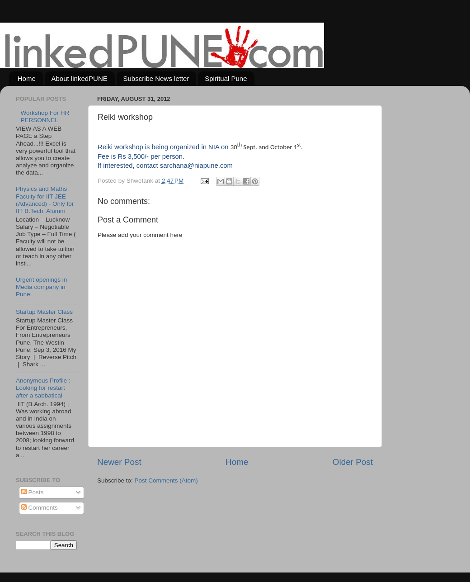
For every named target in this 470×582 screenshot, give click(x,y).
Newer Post (119, 462)
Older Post (353, 462)
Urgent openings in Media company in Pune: (41, 287)
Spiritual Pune (226, 78)
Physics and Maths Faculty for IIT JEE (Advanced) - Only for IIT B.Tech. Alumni (45, 199)
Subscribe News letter (156, 78)
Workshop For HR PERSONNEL (44, 116)
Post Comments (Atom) (166, 480)
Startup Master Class (44, 311)
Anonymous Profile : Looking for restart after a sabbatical (43, 387)
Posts (32, 492)
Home (27, 78)
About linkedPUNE (80, 78)
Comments (39, 507)
